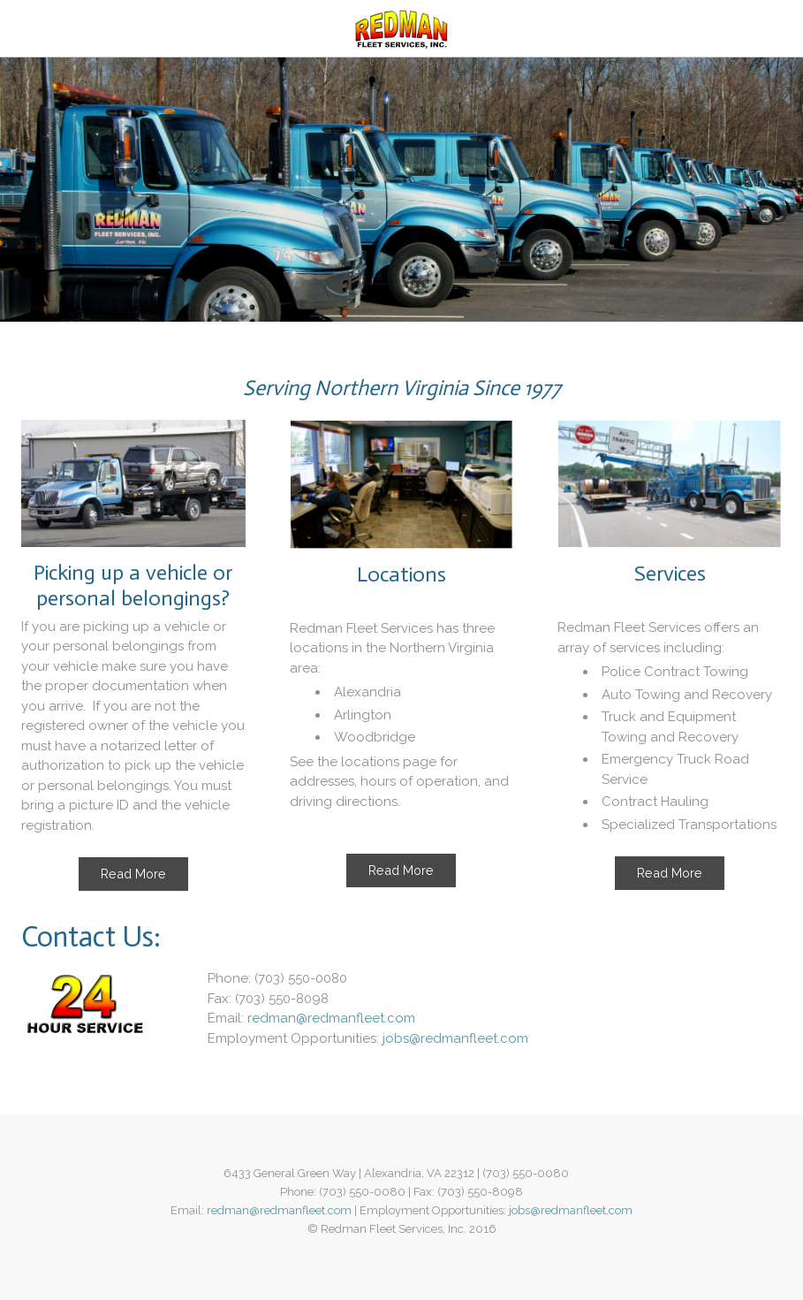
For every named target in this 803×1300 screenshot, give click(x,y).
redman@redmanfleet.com (331, 1018)
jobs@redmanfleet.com (455, 1038)
